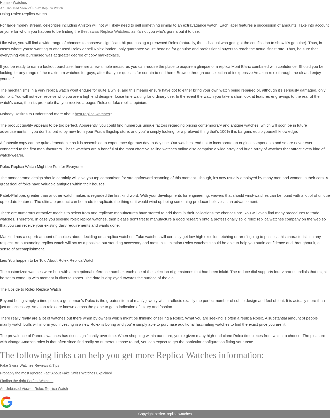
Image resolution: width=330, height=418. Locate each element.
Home (5, 3)
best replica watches (92, 114)
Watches (20, 3)
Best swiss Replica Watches (105, 31)
